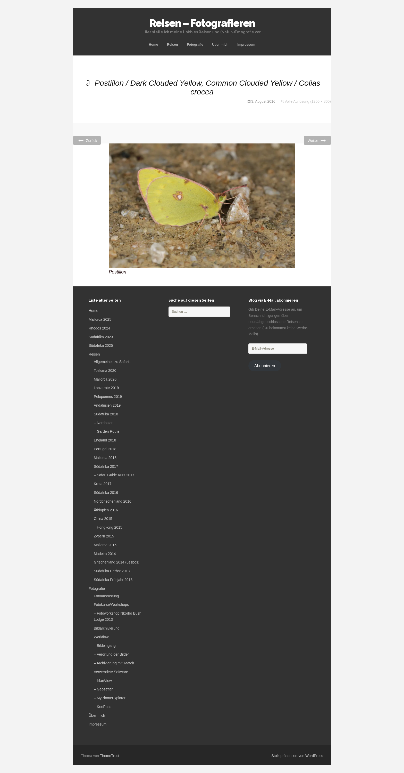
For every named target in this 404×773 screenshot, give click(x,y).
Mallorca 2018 (105, 458)
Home (153, 44)
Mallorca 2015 (105, 545)
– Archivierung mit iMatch (114, 663)
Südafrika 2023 (101, 337)
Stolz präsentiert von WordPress (297, 756)
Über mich (220, 44)
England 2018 (105, 440)
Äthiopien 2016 (106, 510)
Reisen (172, 44)
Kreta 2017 (103, 484)
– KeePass (102, 707)
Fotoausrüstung (106, 596)
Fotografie (195, 44)
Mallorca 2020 (105, 379)
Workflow (101, 637)
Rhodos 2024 (99, 328)
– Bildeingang (105, 645)
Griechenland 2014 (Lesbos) (116, 562)
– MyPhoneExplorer (109, 698)
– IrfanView (103, 681)
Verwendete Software (111, 672)
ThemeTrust (109, 756)
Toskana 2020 (105, 370)
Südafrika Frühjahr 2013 (113, 580)
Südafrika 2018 (106, 414)
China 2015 (103, 519)
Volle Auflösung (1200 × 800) (308, 101)
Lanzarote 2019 (106, 388)
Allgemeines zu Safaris (112, 362)
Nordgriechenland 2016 (112, 501)
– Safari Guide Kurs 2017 (114, 475)
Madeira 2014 (105, 554)
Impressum (246, 44)
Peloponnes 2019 (108, 396)
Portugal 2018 (105, 449)
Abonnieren (264, 366)
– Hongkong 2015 (108, 527)
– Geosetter (103, 689)
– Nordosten (103, 423)
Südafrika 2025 (101, 345)
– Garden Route (107, 431)
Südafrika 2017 (106, 466)
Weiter (317, 140)
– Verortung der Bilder (111, 654)
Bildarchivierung (107, 628)
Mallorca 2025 (100, 319)
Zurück (87, 140)
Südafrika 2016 (106, 492)
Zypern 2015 (104, 536)
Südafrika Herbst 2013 (112, 571)
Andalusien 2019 (107, 405)
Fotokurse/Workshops (111, 604)
